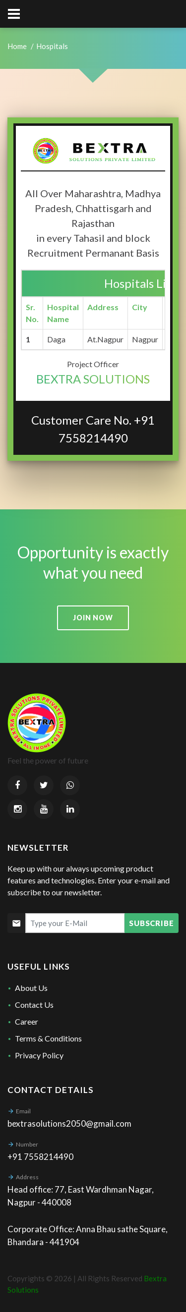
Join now (93, 617)
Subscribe (151, 923)
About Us (31, 987)
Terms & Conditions (48, 1038)
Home (17, 46)
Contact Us (34, 1004)
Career (26, 1021)
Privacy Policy (39, 1055)
